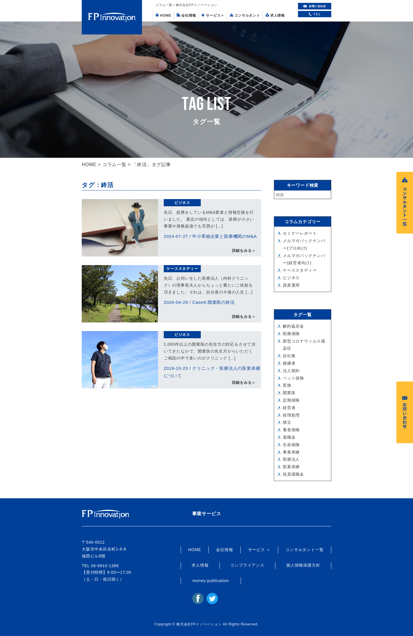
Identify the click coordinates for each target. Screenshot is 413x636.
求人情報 (275, 15)
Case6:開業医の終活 (213, 302)
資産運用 (291, 285)
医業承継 (291, 466)
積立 (287, 422)
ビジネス (182, 203)
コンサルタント (245, 15)
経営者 (289, 407)
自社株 (289, 355)
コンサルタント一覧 (304, 549)
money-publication (210, 580)
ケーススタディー (182, 269)
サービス (212, 15)
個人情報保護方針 (303, 565)
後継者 (289, 363)
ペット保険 (293, 378)
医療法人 (291, 459)
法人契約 (291, 370)
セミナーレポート (300, 233)
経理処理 (291, 415)
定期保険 (291, 400)
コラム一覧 (114, 164)
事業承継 (291, 452)
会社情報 (186, 15)
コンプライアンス (247, 565)
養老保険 (291, 429)
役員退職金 (293, 474)
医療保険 (291, 333)
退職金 (289, 437)
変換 (287, 385)
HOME (163, 15)
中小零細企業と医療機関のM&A (224, 236)
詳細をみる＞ (244, 251)
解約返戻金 (293, 326)
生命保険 (291, 444)
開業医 (289, 392)
